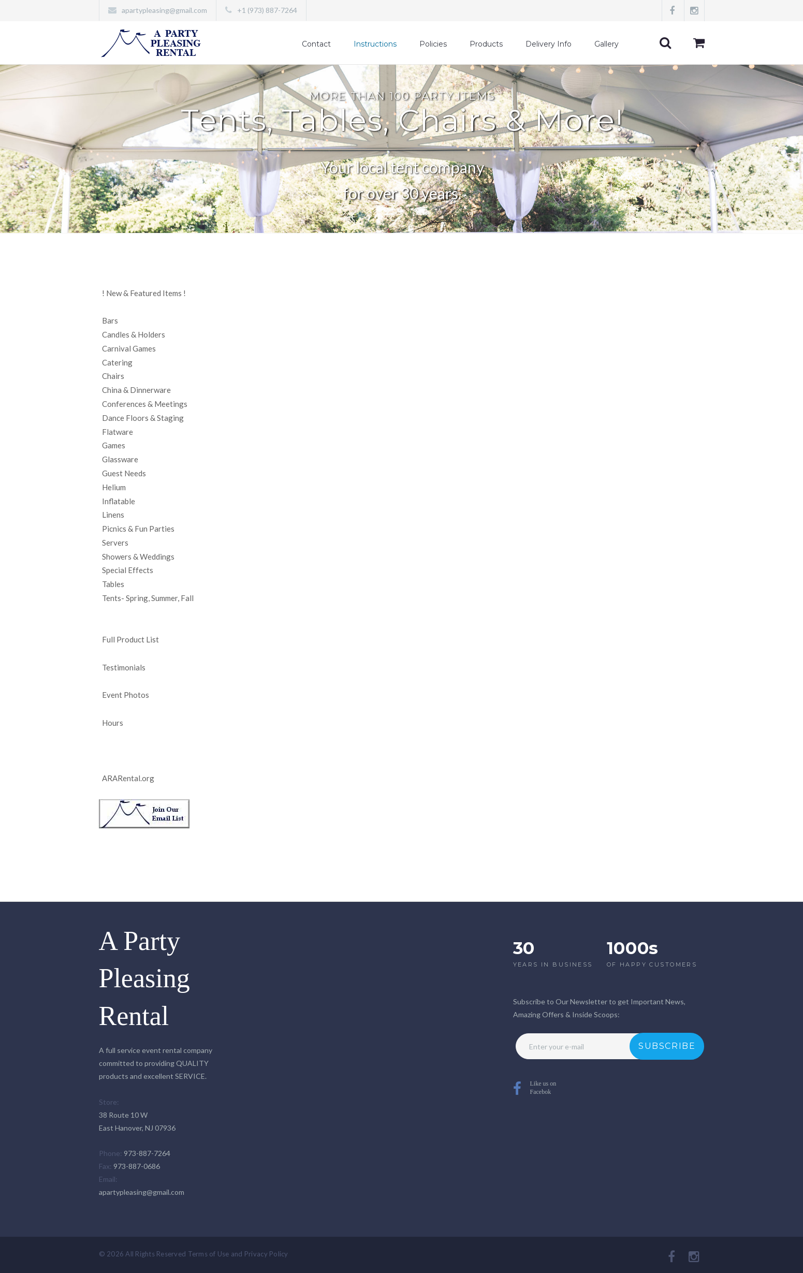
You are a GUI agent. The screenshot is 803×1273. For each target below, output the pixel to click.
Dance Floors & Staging (143, 417)
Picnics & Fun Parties (138, 528)
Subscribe (666, 1046)
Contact (316, 44)
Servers (115, 542)
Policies (433, 44)
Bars (110, 320)
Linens (113, 514)
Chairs (113, 376)
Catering (117, 362)
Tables (113, 584)
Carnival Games (129, 348)
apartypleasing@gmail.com (164, 10)
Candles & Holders (133, 334)
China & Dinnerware (136, 389)
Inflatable (118, 501)
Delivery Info (548, 44)
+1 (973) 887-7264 (267, 10)
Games (113, 445)
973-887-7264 (147, 1153)
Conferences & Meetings (144, 403)
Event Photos (125, 694)
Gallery (606, 44)
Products (486, 44)
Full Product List (130, 639)
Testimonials (123, 667)
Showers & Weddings (138, 556)
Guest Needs (124, 473)
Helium (114, 487)
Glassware (120, 459)
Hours (112, 722)
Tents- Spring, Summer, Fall (148, 598)
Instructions (375, 44)
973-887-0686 (136, 1166)
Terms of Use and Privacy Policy (238, 1254)
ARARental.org (128, 778)
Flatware (117, 431)
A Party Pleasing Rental (144, 978)
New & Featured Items (144, 293)
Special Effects (127, 570)
